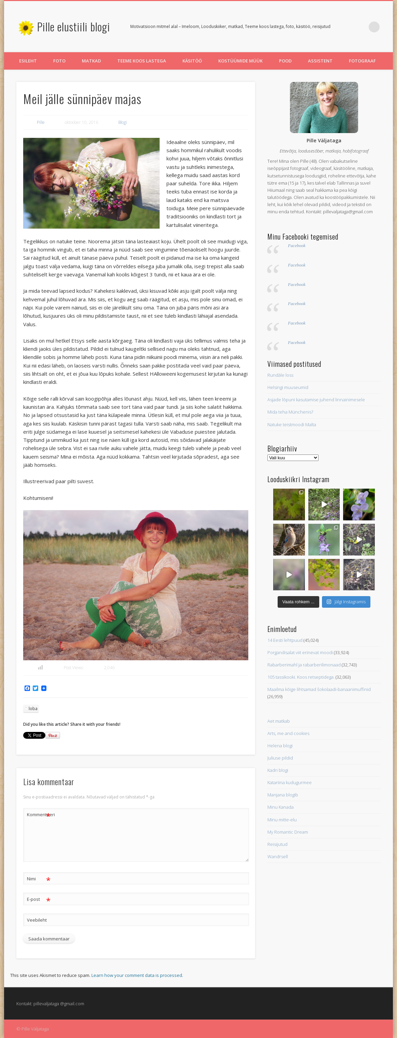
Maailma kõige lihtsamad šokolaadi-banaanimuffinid (319, 689)
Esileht (28, 61)
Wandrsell (277, 856)
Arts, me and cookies (288, 733)
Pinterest (360, 26)
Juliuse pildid (280, 758)
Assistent (320, 61)
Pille (41, 122)
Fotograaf (362, 61)
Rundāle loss (280, 375)
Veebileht (37, 920)
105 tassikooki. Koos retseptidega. (301, 677)
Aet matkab (278, 721)
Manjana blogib (282, 795)
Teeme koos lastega (141, 61)
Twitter (346, 26)
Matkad (91, 61)
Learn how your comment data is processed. (137, 975)
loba (33, 708)
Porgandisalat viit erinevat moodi (300, 652)
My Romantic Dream (287, 832)
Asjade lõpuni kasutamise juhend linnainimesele (316, 400)
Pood (285, 61)
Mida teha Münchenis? (290, 412)
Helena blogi (280, 746)
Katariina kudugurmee (289, 782)
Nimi (38, 879)
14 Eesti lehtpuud (285, 640)
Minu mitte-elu (282, 820)
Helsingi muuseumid (287, 387)
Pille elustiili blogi (73, 26)
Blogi (122, 122)
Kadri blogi (277, 770)
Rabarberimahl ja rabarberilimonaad (304, 665)
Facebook (296, 245)
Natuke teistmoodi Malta (291, 424)
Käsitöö (192, 61)
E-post (38, 899)
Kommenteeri (39, 815)
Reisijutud (277, 844)
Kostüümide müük (240, 61)
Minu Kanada (280, 807)
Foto (59, 61)
